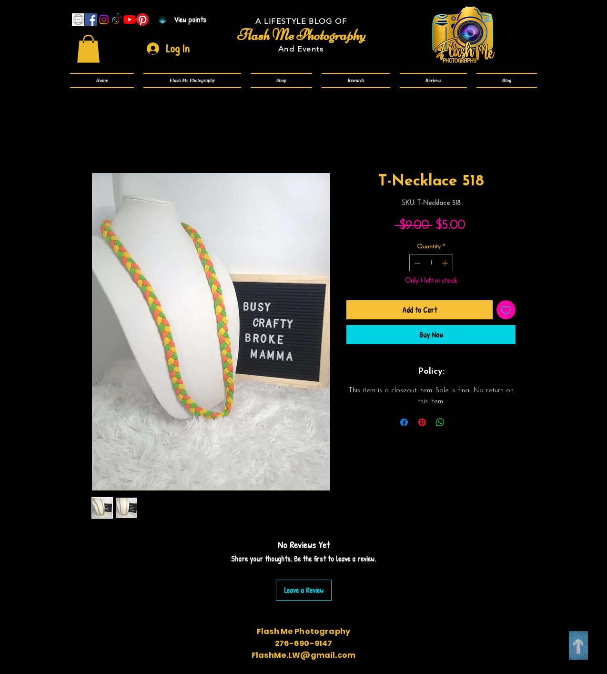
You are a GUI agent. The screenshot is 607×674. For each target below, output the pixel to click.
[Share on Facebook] (404, 422)
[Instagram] (104, 19)
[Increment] (446, 263)
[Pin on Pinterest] (422, 422)
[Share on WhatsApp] (440, 422)
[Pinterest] (142, 19)
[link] (88, 49)
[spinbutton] (431, 263)
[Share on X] (458, 422)
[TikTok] (117, 19)
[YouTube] (129, 19)
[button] (192, 80)
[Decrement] (416, 263)
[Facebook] (91, 19)
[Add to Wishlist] (506, 309)
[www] (78, 19)
